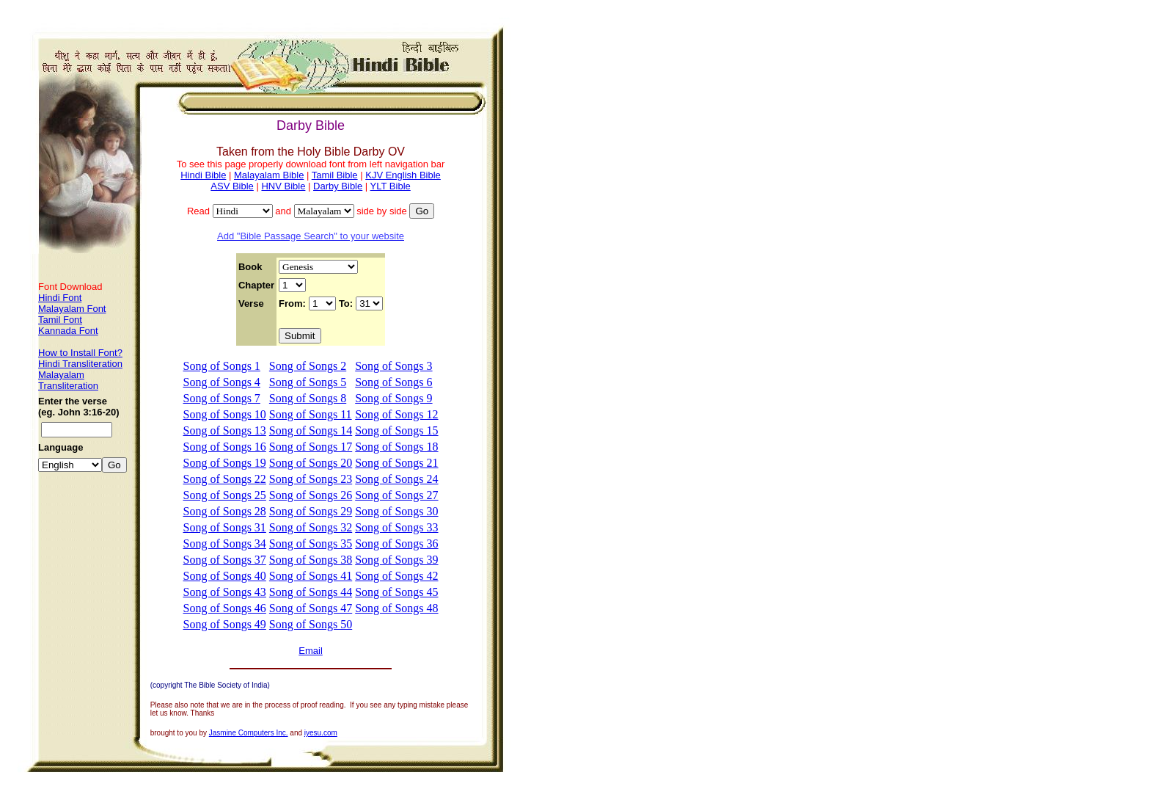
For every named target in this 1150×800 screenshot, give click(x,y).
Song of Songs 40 (224, 576)
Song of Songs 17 (310, 446)
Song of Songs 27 (396, 495)
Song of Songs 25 (224, 495)
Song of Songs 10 (224, 414)
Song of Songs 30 (396, 511)
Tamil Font (60, 319)
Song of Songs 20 (310, 463)
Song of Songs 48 (396, 608)
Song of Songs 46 (224, 608)
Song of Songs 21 (396, 463)
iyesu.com (320, 733)
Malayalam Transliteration (68, 380)
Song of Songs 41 (310, 576)
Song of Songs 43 (224, 592)
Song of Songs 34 (224, 543)
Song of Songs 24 (396, 479)
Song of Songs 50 (310, 624)
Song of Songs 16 (224, 446)
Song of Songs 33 (396, 527)
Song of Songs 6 (393, 382)
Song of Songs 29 (310, 511)
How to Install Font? (80, 352)
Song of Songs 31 (224, 527)
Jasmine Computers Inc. (248, 733)
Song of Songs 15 (396, 430)
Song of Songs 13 (224, 430)
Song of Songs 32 (310, 527)
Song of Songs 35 (310, 543)
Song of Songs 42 (396, 576)
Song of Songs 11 (310, 414)
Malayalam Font (72, 308)
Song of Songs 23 (310, 479)
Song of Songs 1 (221, 366)
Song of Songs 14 (310, 430)
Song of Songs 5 (307, 382)
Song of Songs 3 (393, 366)
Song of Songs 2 (307, 366)
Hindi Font (59, 297)
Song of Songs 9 (393, 398)
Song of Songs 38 (310, 559)
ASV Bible (232, 186)
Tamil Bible (335, 175)
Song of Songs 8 (307, 398)
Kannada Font (68, 330)
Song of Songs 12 (396, 414)
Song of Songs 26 (310, 495)
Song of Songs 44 (310, 592)
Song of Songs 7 (221, 398)
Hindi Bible (203, 175)
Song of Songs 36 (396, 543)
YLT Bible (390, 186)
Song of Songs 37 (224, 559)
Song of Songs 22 (224, 479)
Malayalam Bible (269, 175)
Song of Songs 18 (396, 446)
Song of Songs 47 (310, 608)
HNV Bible (283, 186)
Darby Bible (337, 186)
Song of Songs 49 (224, 624)
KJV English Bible (403, 175)
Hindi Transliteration (80, 363)
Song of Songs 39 (396, 559)
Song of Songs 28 (224, 511)
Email (311, 650)
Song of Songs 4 (221, 382)
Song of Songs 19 (224, 463)
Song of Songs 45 (396, 592)
